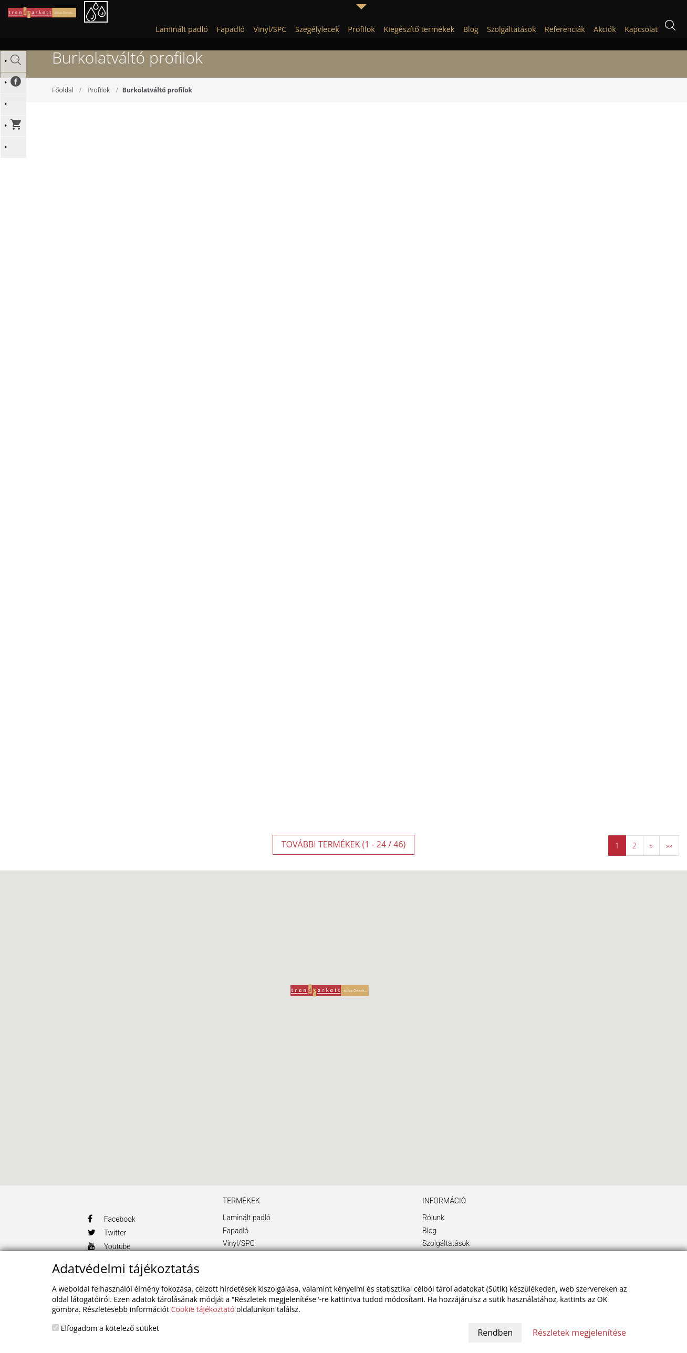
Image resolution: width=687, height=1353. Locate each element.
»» (669, 859)
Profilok (361, 29)
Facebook (112, 1231)
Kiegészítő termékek (419, 29)
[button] (329, 1003)
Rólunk (433, 1230)
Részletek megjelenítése (579, 1332)
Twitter (107, 1245)
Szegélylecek (317, 29)
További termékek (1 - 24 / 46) (344, 857)
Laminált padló (181, 29)
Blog (429, 1243)
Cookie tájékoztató (203, 1309)
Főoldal (63, 102)
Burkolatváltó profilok (157, 102)
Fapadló (231, 29)
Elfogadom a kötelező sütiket (105, 1328)
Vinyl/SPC (270, 29)
